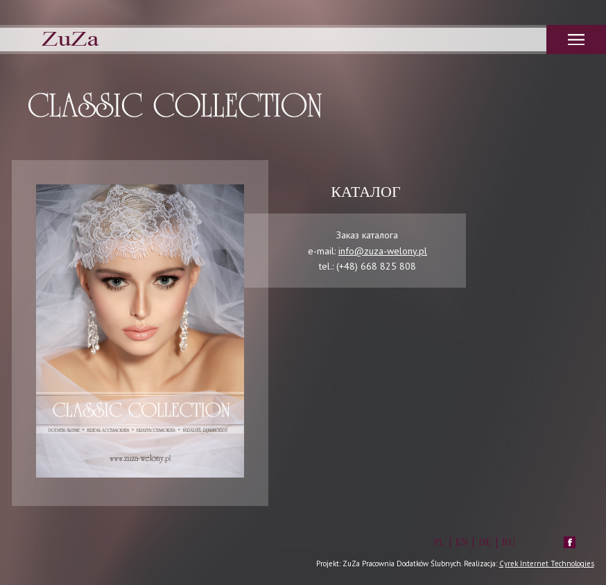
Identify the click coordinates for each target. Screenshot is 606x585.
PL (438, 542)
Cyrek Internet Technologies (546, 563)
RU (508, 542)
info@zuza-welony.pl (382, 251)
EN (462, 542)
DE (485, 542)
